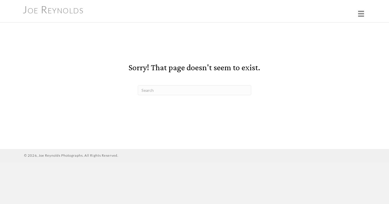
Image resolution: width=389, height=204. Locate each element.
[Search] (194, 90)
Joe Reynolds (53, 9)
